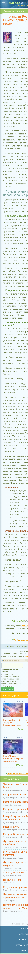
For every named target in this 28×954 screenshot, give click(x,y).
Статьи (20, 10)
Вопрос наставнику (10, 676)
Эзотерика (9, 10)
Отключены (7, 686)
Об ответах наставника (12, 683)
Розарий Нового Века (15, 801)
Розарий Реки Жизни (15, 794)
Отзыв (5, 672)
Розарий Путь (11, 826)
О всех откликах (9, 681)
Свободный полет (13, 872)
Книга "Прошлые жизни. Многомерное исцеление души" (13, 758)
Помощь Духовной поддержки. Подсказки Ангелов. (12, 722)
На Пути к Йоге (12, 879)
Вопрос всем (7, 674)
